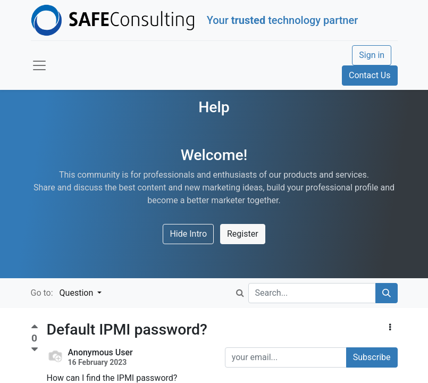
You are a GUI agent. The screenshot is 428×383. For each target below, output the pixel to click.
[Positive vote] (34, 328)
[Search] (386, 293)
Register (242, 234)
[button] (390, 328)
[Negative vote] (34, 349)
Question (78, 293)
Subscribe (372, 357)
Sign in (371, 55)
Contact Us (370, 75)
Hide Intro (188, 234)
